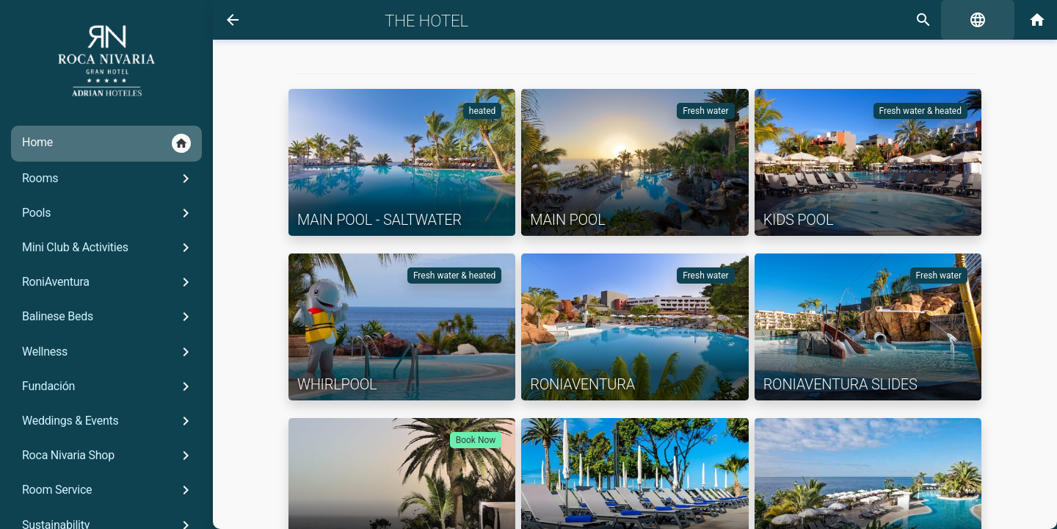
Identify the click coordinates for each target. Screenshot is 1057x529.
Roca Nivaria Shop (108, 455)
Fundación (108, 386)
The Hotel (426, 20)
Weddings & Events (108, 421)
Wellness (108, 352)
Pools (108, 213)
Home (106, 143)
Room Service (108, 490)
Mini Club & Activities (108, 247)
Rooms (108, 178)
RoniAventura (108, 282)
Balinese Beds (108, 316)
